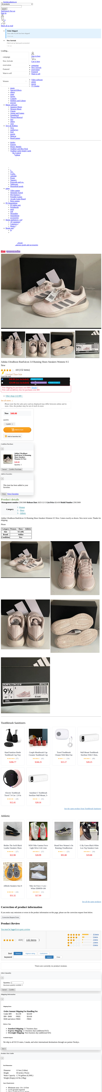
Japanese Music (16, 107)
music (12, 88)
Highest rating (30, 953)
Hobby (12, 142)
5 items (95, 937)
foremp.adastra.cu (10, 2)
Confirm (12, 990)
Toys (12, 128)
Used (32, 383)
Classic (13, 111)
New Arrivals (8, 61)
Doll (12, 132)
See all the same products (91, 902)
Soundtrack (14, 115)
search (4, 9)
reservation (7, 65)
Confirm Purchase (15, 469)
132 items (31, 940)
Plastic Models (15, 147)
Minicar (13, 136)
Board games (15, 138)
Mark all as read (7, 26)
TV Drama (35, 86)
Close (4, 494)
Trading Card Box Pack (19, 149)
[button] (51, 23)
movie (33, 84)
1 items (95, 942)
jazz (11, 119)
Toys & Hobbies (12, 126)
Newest (18, 953)
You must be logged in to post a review (15, 929)
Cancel (4, 469)
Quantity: (6, 983)
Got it (4, 1049)
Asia (12, 124)
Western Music (15, 109)
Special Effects (15, 90)
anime (33, 82)
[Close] (2, 449)
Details (34, 388)
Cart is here (35, 61)
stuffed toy (14, 130)
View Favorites (13, 494)
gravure (13, 103)
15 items (96, 934)
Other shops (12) (14, 396)
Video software (37, 80)
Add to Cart (17, 429)
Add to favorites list (13, 436)
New (23, 379)
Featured (6, 69)
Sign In (3, 13)
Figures (13, 145)
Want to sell (7, 73)
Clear (58, 957)
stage (12, 94)
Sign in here (35, 56)
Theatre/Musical (16, 117)
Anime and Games (17, 113)
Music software (11, 105)
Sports (12, 96)
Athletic (23, 513)
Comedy (13, 99)
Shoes (22, 510)
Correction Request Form (10, 917)
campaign (6, 57)
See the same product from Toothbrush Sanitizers (82, 809)
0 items (95, 945)
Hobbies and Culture (18, 101)
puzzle (12, 134)
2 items (95, 940)
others (12, 92)
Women (6, 81)
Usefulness (44, 953)
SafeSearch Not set (8, 11)
